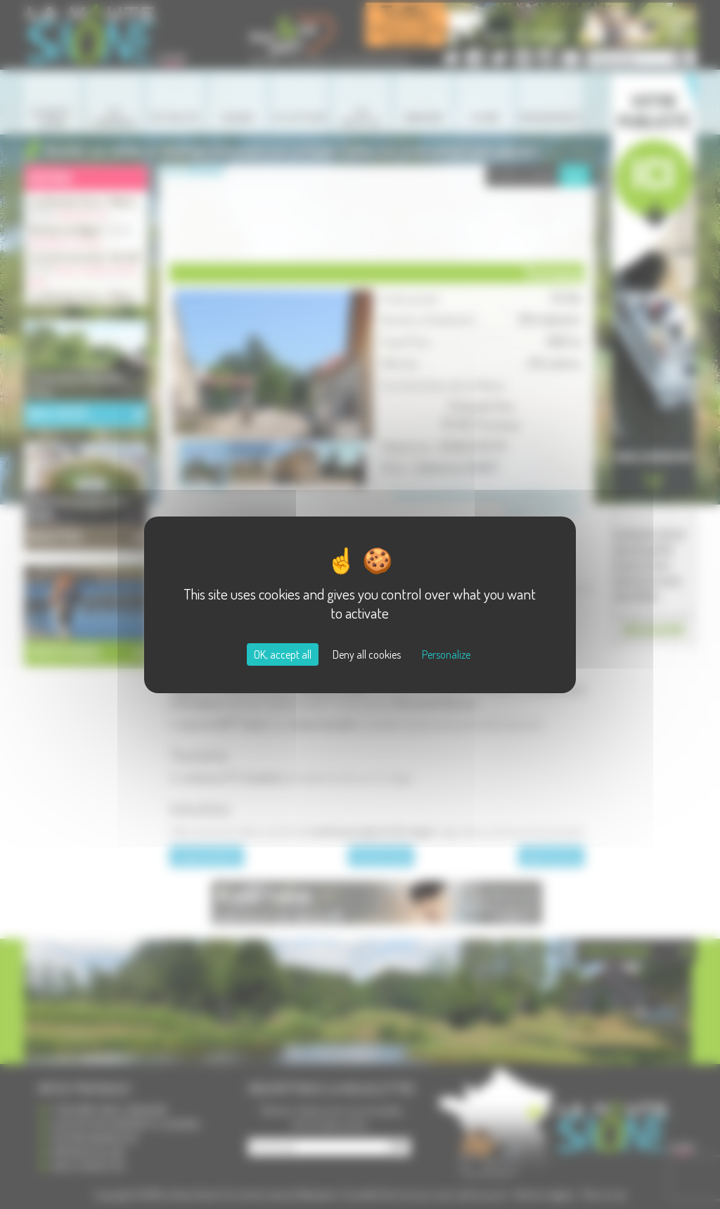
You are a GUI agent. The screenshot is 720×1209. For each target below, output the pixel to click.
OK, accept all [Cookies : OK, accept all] (282, 654)
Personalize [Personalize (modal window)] (446, 654)
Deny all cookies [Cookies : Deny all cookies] (367, 654)
